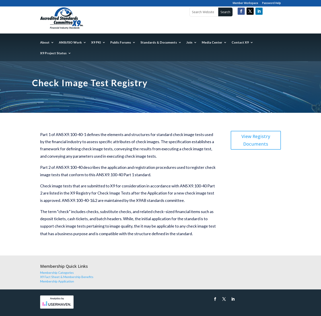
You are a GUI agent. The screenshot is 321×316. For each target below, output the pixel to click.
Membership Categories (57, 272)
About (44, 42)
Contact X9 (240, 42)
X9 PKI (96, 42)
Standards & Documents (158, 42)
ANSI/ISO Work (70, 42)
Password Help (271, 3)
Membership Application (57, 281)
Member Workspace (245, 3)
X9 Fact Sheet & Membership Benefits (66, 277)
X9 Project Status (53, 53)
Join (189, 42)
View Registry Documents (255, 140)
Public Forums (120, 42)
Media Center (212, 42)
